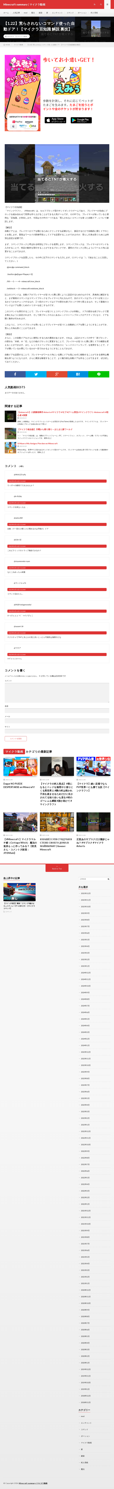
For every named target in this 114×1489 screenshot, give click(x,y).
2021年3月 (85, 1270)
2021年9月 (85, 1230)
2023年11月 (86, 1059)
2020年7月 (85, 1323)
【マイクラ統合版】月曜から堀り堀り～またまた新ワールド (45, 429)
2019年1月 (85, 1389)
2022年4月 (85, 1184)
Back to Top (57, 869)
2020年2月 (85, 1356)
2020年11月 (86, 1297)
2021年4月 (85, 1263)
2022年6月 (85, 1171)
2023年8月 (85, 1078)
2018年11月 (86, 1402)
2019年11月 (86, 1376)
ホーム (6, 13)
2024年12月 (86, 973)
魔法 (33, 13)
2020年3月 (85, 1349)
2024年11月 (86, 979)
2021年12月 (86, 1211)
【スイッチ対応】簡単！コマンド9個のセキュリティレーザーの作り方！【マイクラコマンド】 (19, 905)
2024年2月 (85, 1039)
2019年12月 (86, 1369)
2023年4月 (85, 1105)
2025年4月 (85, 946)
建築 (40, 13)
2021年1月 (85, 1283)
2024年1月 (85, 1045)
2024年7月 (85, 1006)
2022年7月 (85, 1164)
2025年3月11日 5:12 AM (17, 481)
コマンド (70, 13)
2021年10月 (86, 1224)
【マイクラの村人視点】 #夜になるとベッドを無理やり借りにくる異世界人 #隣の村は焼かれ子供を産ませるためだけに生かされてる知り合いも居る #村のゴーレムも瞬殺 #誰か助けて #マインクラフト (56, 794)
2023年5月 (85, 1098)
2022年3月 (85, 1191)
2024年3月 (85, 1032)
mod (25, 13)
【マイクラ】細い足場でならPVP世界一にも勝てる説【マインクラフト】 (93, 787)
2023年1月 (85, 1125)
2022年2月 (85, 1197)
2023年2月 (85, 1118)
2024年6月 (85, 1012)
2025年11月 (86, 900)
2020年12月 (86, 1290)
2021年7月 (85, 1244)
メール (7, 716)
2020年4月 (85, 1343)
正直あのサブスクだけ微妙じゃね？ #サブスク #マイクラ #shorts (93, 842)
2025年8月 (85, 920)
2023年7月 (85, 1085)
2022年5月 (85, 1178)
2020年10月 (86, 1303)
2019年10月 (86, 1382)
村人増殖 (94, 13)
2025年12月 (86, 893)
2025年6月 (85, 933)
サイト (7, 727)
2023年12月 (86, 1052)
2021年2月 (85, 1277)
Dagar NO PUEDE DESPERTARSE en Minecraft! (19, 785)
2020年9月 (85, 1310)
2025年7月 (85, 926)
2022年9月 (85, 1151)
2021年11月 (86, 1217)
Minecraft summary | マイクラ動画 (33, 1483)
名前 (6, 706)
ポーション (82, 13)
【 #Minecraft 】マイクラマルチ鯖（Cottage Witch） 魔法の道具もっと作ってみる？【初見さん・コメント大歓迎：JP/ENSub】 (20, 846)
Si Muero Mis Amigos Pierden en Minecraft (37, 443)
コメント (8, 681)
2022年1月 (85, 1204)
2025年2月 (85, 959)
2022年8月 (85, 1158)
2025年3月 (85, 953)
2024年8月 (85, 999)
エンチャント (57, 13)
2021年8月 (85, 1237)
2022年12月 (86, 1131)
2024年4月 (85, 1025)
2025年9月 (85, 913)
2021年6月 (85, 1250)
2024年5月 (85, 1019)
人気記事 (16, 13)
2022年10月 (86, 1144)
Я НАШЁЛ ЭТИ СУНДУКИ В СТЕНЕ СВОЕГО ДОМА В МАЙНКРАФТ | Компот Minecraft (56, 844)
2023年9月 (85, 1072)
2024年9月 (85, 992)
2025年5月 (85, 940)
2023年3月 (85, 1111)
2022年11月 (86, 1138)
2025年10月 (86, 906)
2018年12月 (86, 1396)
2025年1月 (85, 966)
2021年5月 (85, 1257)
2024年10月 (86, 986)
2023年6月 (85, 1092)
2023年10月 (86, 1065)
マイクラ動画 (22, 36)
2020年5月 (85, 1336)
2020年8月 (85, 1316)
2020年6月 (85, 1330)
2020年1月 (85, 1363)
